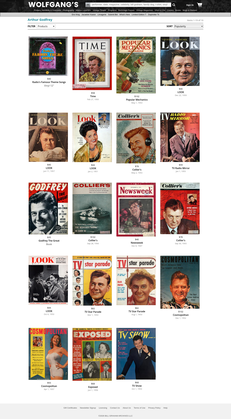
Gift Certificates (70, 408)
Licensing (103, 408)
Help (165, 408)
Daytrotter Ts (153, 14)
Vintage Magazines (144, 10)
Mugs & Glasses (190, 10)
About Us (127, 408)
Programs (112, 10)
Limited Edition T (139, 14)
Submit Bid (113, 14)
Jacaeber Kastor (88, 14)
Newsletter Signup (88, 408)
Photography (68, 10)
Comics (170, 10)
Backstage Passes (126, 10)
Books (178, 10)
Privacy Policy (154, 408)
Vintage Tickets (99, 10)
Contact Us (115, 408)
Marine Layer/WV (83, 10)
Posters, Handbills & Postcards (47, 10)
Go (174, 5)
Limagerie (102, 14)
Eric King (76, 14)
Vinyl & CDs (160, 10)
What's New (124, 14)
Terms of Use (139, 408)
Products (42, 26)
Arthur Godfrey (40, 19)
